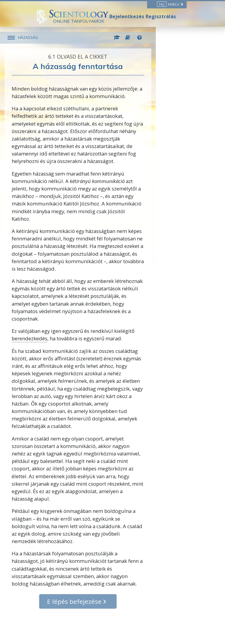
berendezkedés (61, 323)
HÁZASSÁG (59, 37)
